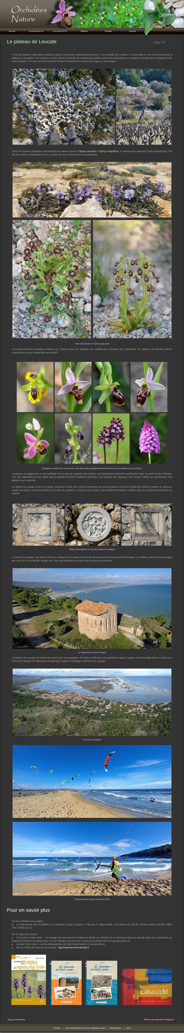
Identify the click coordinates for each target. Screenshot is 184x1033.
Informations (115, 1028)
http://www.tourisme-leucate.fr (73, 947)
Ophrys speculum (88, 151)
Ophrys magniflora (108, 151)
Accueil (12, 31)
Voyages (108, 31)
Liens (128, 1028)
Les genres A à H (36, 31)
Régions (84, 31)
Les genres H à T (60, 31)
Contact (132, 31)
